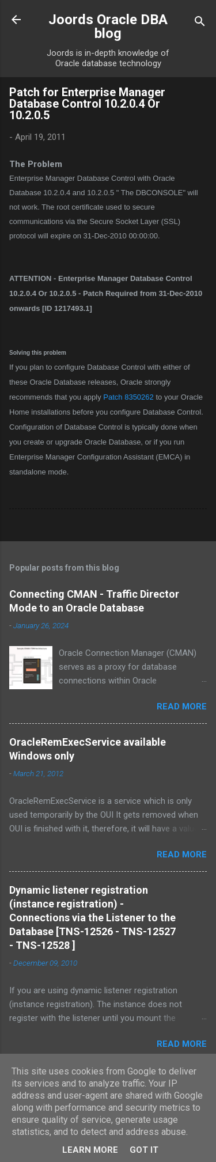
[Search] (200, 23)
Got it (144, 1150)
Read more (182, 706)
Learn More (90, 1150)
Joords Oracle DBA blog (108, 26)
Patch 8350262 (128, 397)
